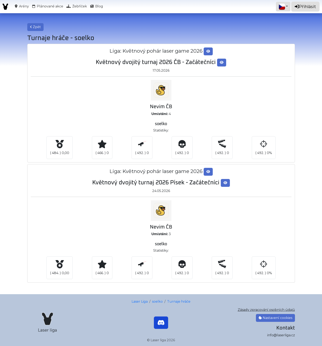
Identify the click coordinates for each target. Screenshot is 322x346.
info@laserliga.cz (281, 335)
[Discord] (161, 322)
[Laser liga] (47, 322)
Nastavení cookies (275, 318)
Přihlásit (305, 6)
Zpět (35, 27)
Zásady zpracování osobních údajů (266, 310)
